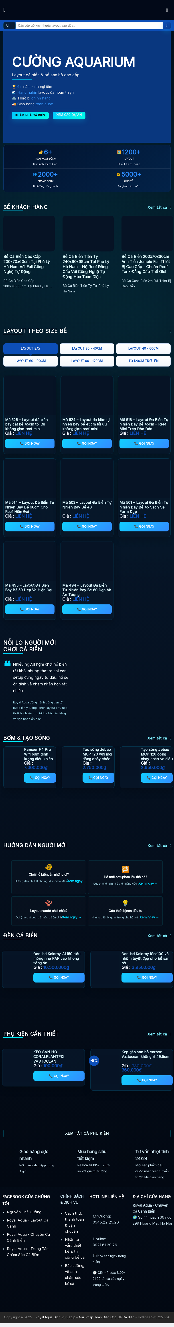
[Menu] (6, 10)
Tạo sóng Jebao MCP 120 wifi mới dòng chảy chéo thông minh (97, 756)
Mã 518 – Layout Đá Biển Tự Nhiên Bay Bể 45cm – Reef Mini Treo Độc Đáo (143, 424)
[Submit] (167, 26)
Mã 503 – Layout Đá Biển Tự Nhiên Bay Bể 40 (86, 504)
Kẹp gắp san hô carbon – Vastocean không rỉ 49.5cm (145, 1058)
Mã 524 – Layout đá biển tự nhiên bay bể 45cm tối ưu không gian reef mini (86, 424)
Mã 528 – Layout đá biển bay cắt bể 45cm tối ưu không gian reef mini (26, 424)
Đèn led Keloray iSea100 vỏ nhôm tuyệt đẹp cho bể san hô (145, 962)
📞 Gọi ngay (30, 443)
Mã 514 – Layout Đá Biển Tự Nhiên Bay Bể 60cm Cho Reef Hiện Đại (29, 507)
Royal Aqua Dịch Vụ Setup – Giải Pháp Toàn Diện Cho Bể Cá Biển (84, 1321)
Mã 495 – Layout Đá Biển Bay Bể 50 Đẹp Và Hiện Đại (28, 587)
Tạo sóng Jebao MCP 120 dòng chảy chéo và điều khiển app (157, 756)
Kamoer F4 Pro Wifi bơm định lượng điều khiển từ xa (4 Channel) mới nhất (39, 758)
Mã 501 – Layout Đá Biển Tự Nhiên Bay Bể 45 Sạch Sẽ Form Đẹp (143, 507)
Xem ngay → (148, 884)
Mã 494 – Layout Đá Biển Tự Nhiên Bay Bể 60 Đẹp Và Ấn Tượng (86, 590)
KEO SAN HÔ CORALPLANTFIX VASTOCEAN (48, 1060)
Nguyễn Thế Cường (24, 1216)
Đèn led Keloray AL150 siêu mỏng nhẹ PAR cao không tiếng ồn (56, 962)
